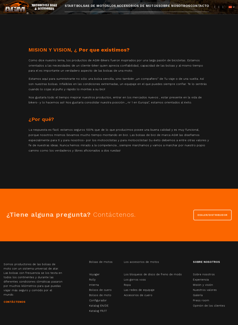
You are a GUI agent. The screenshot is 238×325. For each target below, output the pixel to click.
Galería (198, 300)
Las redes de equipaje (139, 295)
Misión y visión (203, 289)
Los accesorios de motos (137, 9)
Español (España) (230, 9)
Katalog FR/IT (98, 315)
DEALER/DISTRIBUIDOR (212, 220)
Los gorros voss (135, 284)
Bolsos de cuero (100, 295)
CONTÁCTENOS (15, 306)
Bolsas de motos (99, 9)
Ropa (127, 289)
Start (77, 9)
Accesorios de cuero (138, 300)
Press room (201, 305)
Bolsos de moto (100, 300)
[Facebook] (214, 9)
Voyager (94, 279)
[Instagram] (223, 9)
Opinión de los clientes (209, 310)
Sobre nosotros (204, 279)
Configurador (98, 305)
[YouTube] (218, 9)
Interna (94, 289)
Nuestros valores (205, 295)
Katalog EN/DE (99, 310)
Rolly (92, 284)
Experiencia (201, 284)
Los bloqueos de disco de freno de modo (153, 279)
